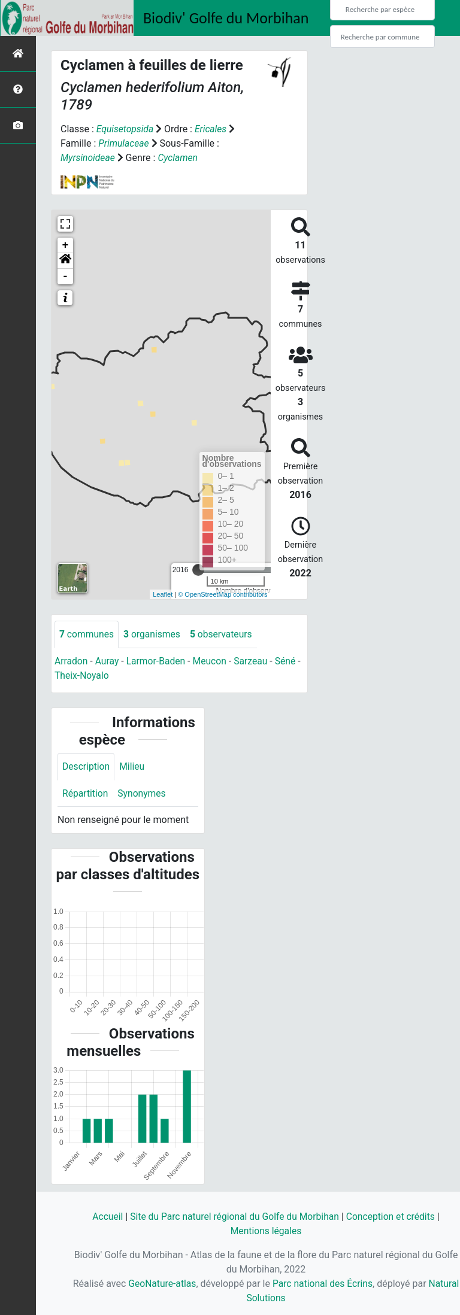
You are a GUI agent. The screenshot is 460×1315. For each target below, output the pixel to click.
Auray (108, 661)
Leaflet (162, 594)
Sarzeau (254, 661)
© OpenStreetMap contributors (222, 594)
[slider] (198, 570)
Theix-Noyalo (87, 675)
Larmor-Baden (158, 661)
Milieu (133, 767)
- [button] (65, 276)
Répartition (85, 794)
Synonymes (143, 794)
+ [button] (65, 245)
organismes (154, 634)
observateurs (224, 634)
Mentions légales (265, 1231)
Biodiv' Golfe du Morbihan (226, 18)
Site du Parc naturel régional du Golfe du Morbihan (234, 1216)
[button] (65, 261)
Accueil (104, 1216)
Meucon (212, 661)
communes (87, 634)
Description (86, 767)
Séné (289, 661)
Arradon (72, 661)
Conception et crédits (393, 1216)
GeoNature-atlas (177, 1283)
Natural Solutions (266, 1298)
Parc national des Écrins (340, 1283)
